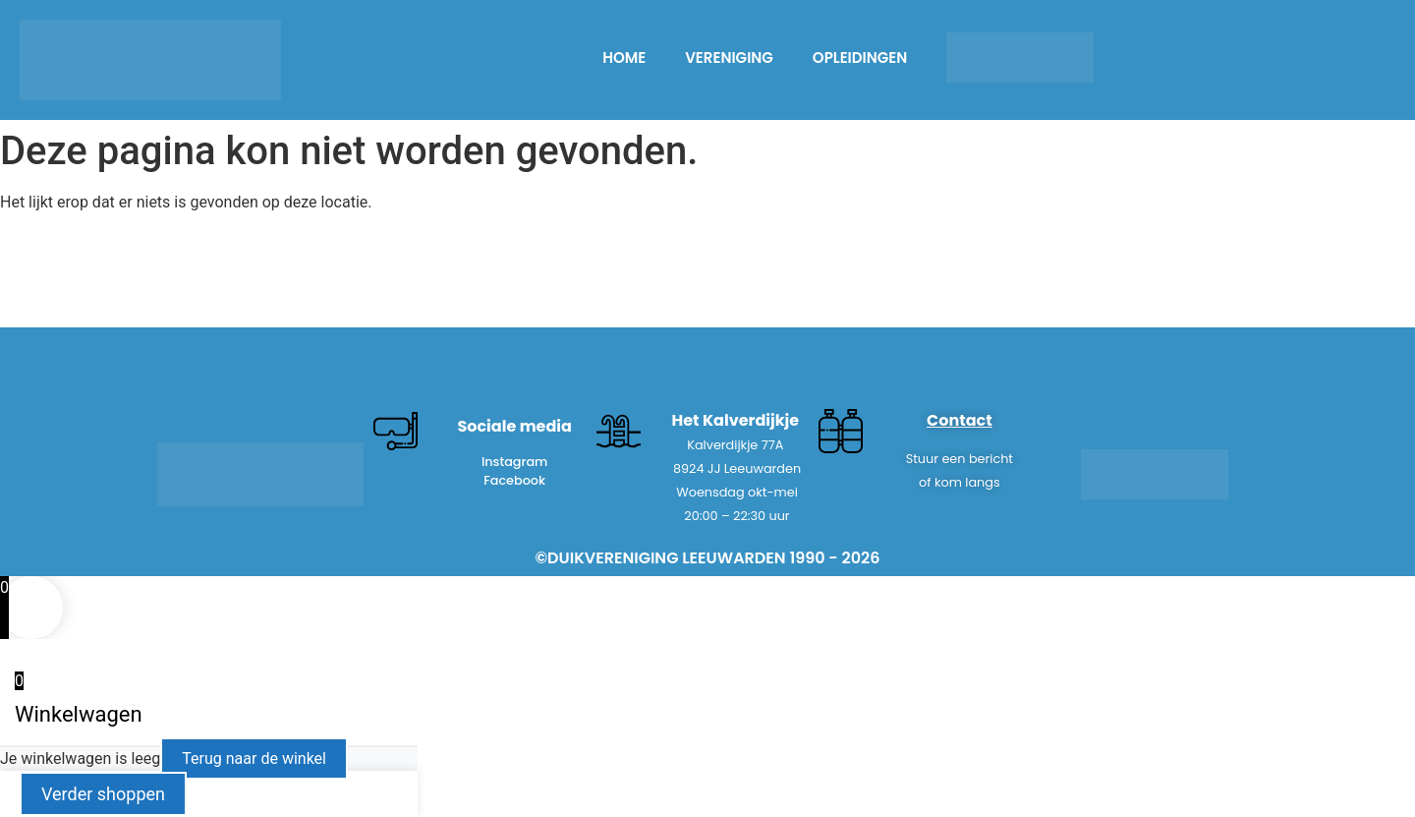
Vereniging (729, 57)
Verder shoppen (103, 794)
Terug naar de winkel (254, 758)
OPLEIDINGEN (860, 57)
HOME (624, 57)
